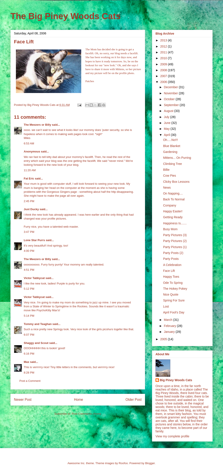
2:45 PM (29, 201)
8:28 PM (29, 372)
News (167, 187)
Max (26, 362)
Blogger (150, 463)
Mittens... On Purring (177, 157)
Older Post (133, 399)
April (167, 135)
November (171, 93)
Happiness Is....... (175, 223)
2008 (164, 70)
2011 (164, 52)
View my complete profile (172, 436)
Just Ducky (31, 209)
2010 (164, 58)
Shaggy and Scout (36, 343)
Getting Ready (173, 217)
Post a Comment (30, 380)
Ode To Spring (172, 282)
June (167, 123)
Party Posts (171, 259)
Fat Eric (29, 178)
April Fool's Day (173, 312)
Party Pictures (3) (175, 235)
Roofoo (123, 463)
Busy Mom (170, 229)
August (169, 111)
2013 (164, 40)
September (171, 105)
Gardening (170, 152)
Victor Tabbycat (34, 278)
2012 (164, 46)
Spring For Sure (174, 300)
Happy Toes (171, 276)
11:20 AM (30, 170)
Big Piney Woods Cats (176, 380)
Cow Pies (169, 175)
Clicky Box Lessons (176, 181)
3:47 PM (29, 231)
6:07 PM (29, 334)
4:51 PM (29, 269)
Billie (166, 169)
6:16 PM (29, 353)
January (170, 331)
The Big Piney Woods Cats (65, 16)
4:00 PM (29, 250)
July (167, 117)
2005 (164, 339)
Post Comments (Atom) (86, 413)
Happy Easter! (172, 211)
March (168, 319)
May (167, 128)
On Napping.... (173, 193)
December (171, 87)
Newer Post (23, 399)
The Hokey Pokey (175, 288)
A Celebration (172, 265)
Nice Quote (170, 294)
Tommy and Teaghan (38, 324)
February (170, 326)
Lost (166, 306)
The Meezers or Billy (37, 124)
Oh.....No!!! (170, 140)
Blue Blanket (171, 146)
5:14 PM (29, 315)
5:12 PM (29, 288)
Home (78, 399)
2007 (164, 76)
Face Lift (169, 270)
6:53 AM (29, 143)
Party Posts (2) (173, 253)
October (170, 99)
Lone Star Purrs (34, 240)
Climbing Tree (172, 164)
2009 (164, 64)
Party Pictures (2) (175, 241)
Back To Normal (174, 199)
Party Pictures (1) (175, 247)
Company (169, 205)
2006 (164, 82)
